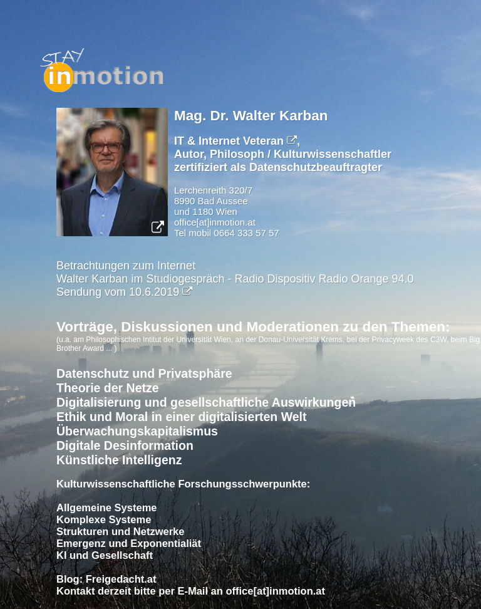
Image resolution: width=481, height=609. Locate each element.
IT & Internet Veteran (235, 141)
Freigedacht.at (121, 579)
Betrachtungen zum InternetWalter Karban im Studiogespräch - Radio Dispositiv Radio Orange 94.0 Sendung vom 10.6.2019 (235, 278)
